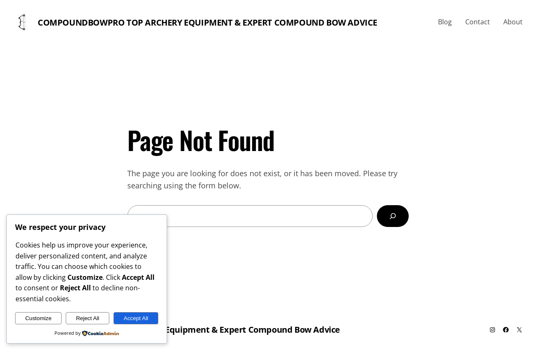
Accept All (136, 318)
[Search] (393, 216)
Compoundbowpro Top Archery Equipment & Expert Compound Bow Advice (207, 22)
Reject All (87, 318)
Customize (38, 318)
